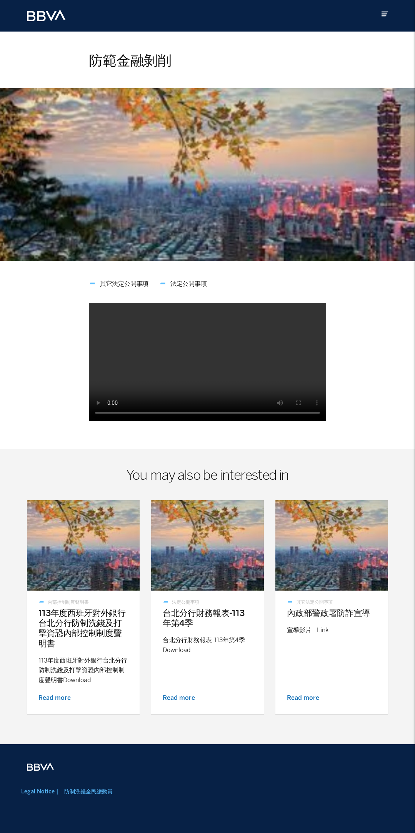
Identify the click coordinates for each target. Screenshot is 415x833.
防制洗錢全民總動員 (88, 791)
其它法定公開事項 (124, 283)
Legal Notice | (39, 791)
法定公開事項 (188, 283)
